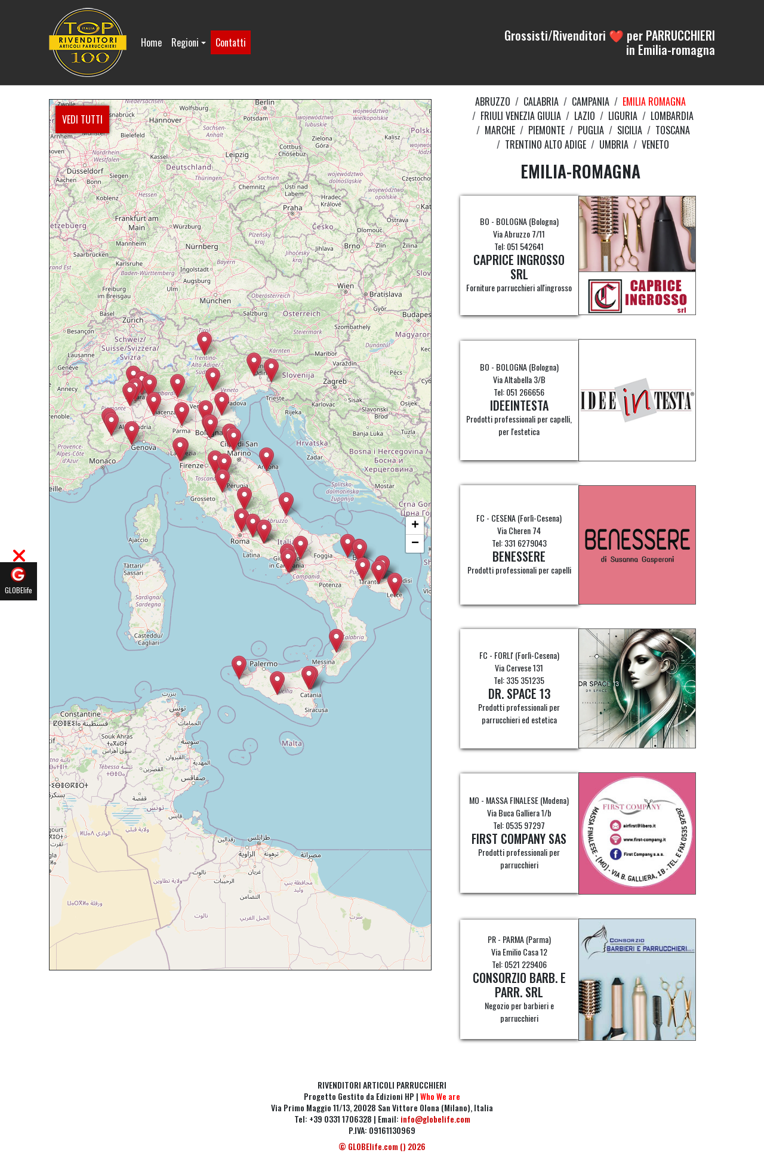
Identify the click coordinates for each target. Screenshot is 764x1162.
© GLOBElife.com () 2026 (382, 1146)
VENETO (655, 144)
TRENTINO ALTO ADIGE (545, 144)
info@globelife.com (435, 1118)
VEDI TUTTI (82, 119)
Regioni (185, 42)
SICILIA (629, 130)
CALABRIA (541, 101)
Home (151, 42)
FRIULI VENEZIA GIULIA (520, 116)
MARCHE (500, 130)
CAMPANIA (590, 101)
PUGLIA (591, 130)
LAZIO (584, 116)
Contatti (230, 42)
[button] (277, 683)
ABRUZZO (492, 101)
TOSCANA (672, 130)
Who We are (440, 1096)
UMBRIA (614, 144)
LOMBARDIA (672, 116)
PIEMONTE (546, 130)
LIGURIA (622, 116)
